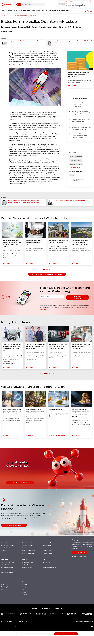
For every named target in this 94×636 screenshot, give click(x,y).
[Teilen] (85, 11)
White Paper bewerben (7, 570)
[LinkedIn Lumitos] (92, 627)
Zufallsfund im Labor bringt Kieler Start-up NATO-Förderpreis (81, 128)
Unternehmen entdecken (29, 543)
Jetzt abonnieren (79, 552)
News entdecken (5, 543)
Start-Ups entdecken (27, 545)
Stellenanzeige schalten (49, 567)
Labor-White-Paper (6, 565)
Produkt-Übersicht (48, 553)
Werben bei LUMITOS (6, 622)
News (23, 581)
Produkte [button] (19, 11)
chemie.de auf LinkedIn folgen (78, 556)
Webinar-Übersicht (27, 567)
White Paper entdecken (7, 562)
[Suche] (43, 4)
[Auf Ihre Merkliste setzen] (82, 11)
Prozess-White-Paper (7, 567)
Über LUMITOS (19, 622)
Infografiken (4, 584)
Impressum (4, 627)
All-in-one (24, 594)
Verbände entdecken (27, 548)
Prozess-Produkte (48, 548)
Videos (2, 589)
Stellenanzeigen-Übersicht (50, 570)
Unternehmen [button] (10, 11)
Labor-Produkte (47, 545)
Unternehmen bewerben (28, 550)
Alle (18, 4)
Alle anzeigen (74, 167)
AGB (11, 627)
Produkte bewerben (48, 550)
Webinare (24, 592)
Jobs (23, 589)
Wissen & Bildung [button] (55, 11)
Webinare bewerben (27, 565)
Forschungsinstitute (6, 587)
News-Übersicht (5, 550)
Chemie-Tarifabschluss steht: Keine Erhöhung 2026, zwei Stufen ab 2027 (81, 113)
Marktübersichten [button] (29, 11)
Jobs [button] (46, 11)
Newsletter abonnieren (77, 297)
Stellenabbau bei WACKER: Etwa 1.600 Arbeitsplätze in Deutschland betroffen (81, 121)
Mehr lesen (45, 309)
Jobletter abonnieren (49, 565)
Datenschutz (18, 627)
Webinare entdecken (27, 562)
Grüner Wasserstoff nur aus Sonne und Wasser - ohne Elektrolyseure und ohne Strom (81, 104)
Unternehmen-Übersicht (28, 553)
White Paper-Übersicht (7, 572)
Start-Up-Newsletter (7, 548)
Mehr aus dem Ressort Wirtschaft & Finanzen (47, 274)
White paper (25, 587)
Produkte (24, 584)
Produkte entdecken (48, 543)
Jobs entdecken (47, 562)
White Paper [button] (40, 11)
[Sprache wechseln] (88, 11)
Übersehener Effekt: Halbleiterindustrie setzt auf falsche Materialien (80, 135)
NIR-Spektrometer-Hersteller (20, 482)
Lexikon (3, 581)
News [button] (3, 11)
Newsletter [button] (65, 11)
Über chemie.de (30, 622)
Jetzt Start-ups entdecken (14, 525)
